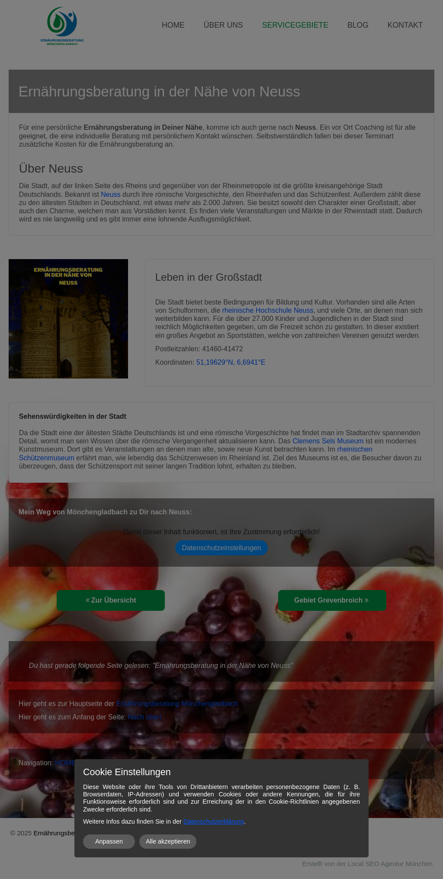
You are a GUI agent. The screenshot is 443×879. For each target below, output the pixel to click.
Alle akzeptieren (168, 841)
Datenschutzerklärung (213, 821)
